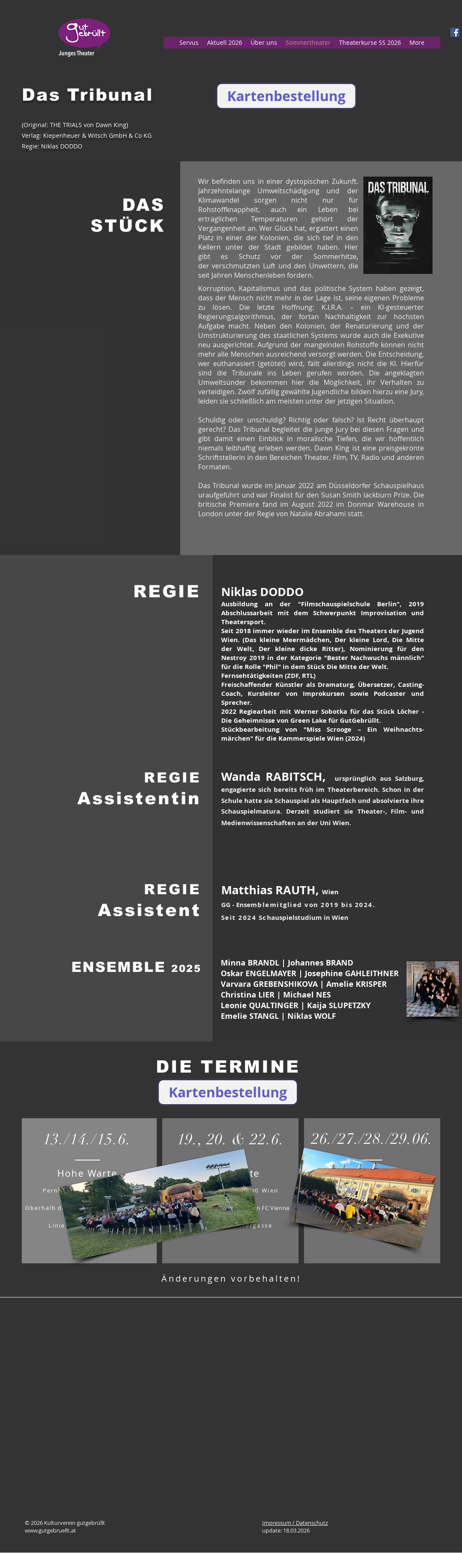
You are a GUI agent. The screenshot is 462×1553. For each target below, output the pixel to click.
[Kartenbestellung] (286, 96)
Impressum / (279, 1523)
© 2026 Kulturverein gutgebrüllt (65, 1523)
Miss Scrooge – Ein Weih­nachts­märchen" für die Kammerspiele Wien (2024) (322, 734)
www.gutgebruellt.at (50, 1530)
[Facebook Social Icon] (454, 32)
